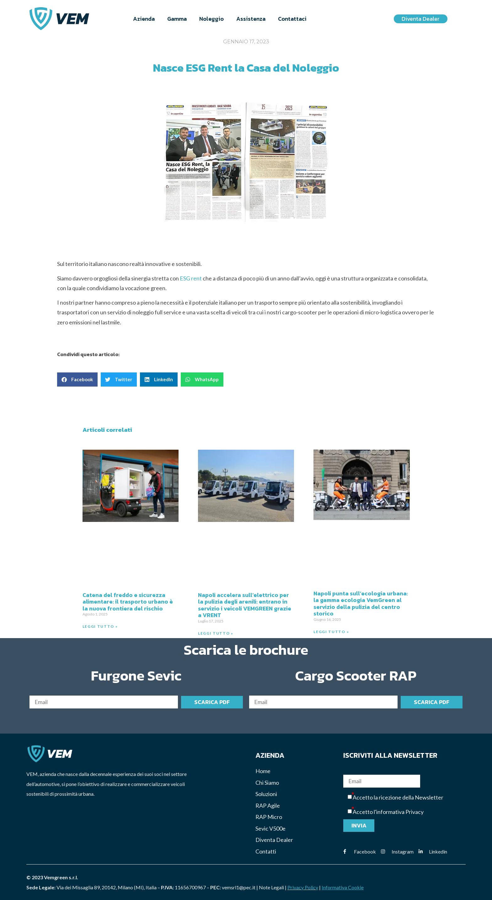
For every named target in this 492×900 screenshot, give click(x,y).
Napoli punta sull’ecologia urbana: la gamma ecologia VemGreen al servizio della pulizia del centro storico (360, 603)
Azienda (144, 18)
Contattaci (292, 18)
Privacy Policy (302, 887)
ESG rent (191, 278)
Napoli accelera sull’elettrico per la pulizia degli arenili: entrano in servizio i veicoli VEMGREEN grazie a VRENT (244, 605)
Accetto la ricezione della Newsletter (398, 797)
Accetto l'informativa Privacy (388, 812)
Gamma (177, 18)
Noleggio (211, 18)
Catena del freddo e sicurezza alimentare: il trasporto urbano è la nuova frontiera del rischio (128, 602)
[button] (77, 380)
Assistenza (250, 18)
